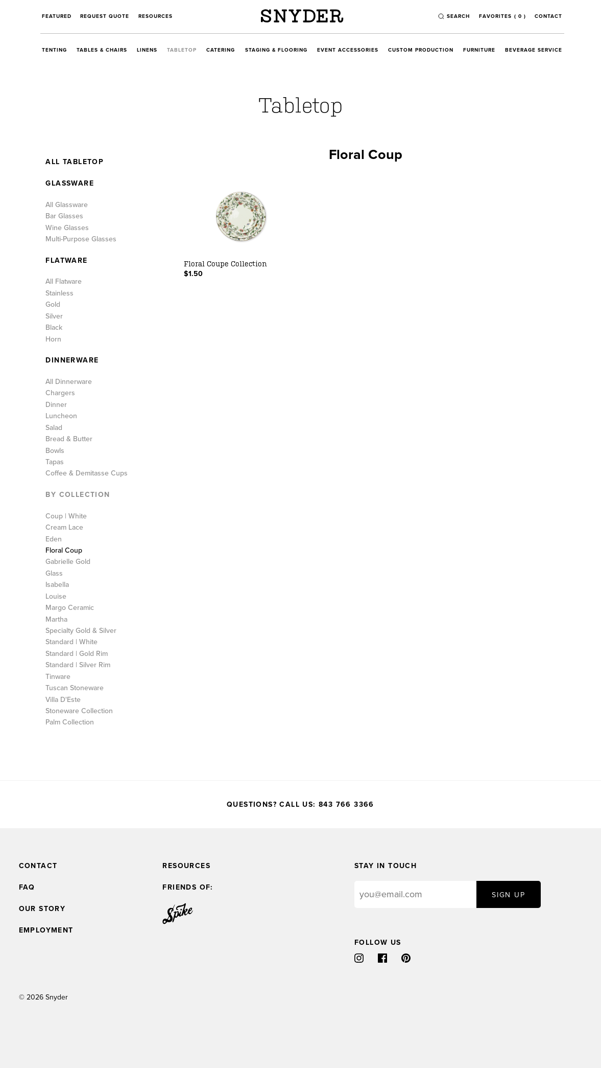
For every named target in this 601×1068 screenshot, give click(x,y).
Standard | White (71, 642)
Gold (52, 305)
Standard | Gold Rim (76, 654)
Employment (46, 930)
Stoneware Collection (79, 711)
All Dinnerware (68, 382)
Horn (53, 339)
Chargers (60, 393)
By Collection (77, 495)
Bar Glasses (64, 216)
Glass (54, 574)
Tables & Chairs (102, 50)
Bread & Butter (68, 439)
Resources (155, 16)
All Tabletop (74, 162)
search (458, 16)
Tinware (57, 677)
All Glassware (66, 205)
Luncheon (61, 416)
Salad (53, 428)
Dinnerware (72, 360)
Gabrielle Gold (67, 562)
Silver (54, 316)
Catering (220, 50)
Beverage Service (533, 50)
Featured (56, 16)
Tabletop (182, 50)
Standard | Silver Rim (77, 665)
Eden (53, 539)
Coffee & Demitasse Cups (86, 473)
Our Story (42, 908)
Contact (548, 16)
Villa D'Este (63, 700)
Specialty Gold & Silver (80, 631)
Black (53, 328)
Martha (56, 620)
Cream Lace (64, 528)
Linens (147, 50)
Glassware (69, 183)
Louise (55, 597)
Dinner (56, 405)
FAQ (27, 887)
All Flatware (63, 282)
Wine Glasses (67, 228)
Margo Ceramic (69, 608)
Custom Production (420, 50)
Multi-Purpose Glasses (80, 239)
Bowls (54, 451)
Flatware (66, 261)
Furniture (479, 50)
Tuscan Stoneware (74, 688)
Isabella (57, 585)
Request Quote (104, 16)
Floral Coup (63, 551)
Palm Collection (69, 722)
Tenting (54, 50)
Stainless (59, 293)
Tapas (54, 462)
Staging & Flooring (276, 50)
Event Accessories (347, 50)
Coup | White (66, 516)
